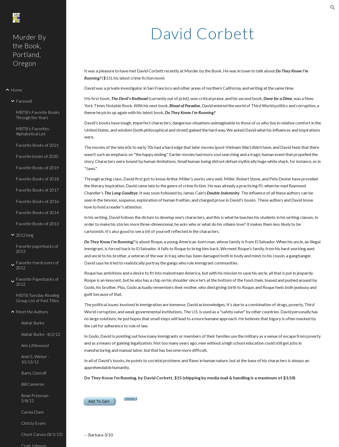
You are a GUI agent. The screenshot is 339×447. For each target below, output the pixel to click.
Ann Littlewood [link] (35, 345)
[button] (332, 7)
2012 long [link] (24, 234)
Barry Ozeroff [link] (34, 372)
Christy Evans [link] (33, 423)
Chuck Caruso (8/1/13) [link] (42, 434)
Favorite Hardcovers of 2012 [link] (37, 265)
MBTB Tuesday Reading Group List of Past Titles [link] (37, 298)
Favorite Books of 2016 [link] (37, 201)
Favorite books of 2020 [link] (37, 156)
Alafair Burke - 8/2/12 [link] (40, 334)
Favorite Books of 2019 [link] (37, 167)
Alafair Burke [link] (32, 322)
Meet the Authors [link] (32, 311)
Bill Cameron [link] (32, 384)
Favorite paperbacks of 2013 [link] (37, 249)
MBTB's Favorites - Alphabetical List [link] (33, 131)
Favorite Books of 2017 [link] (37, 189)
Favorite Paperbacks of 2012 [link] (37, 281)
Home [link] (16, 89)
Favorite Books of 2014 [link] (37, 212)
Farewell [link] (24, 100)
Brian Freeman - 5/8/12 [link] (35, 398)
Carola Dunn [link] (32, 411)
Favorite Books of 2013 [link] (37, 223)
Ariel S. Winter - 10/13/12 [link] (35, 359)
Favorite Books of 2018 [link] (37, 178)
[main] (202, 33)
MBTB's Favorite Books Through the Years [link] (38, 115)
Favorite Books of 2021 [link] (37, 144)
